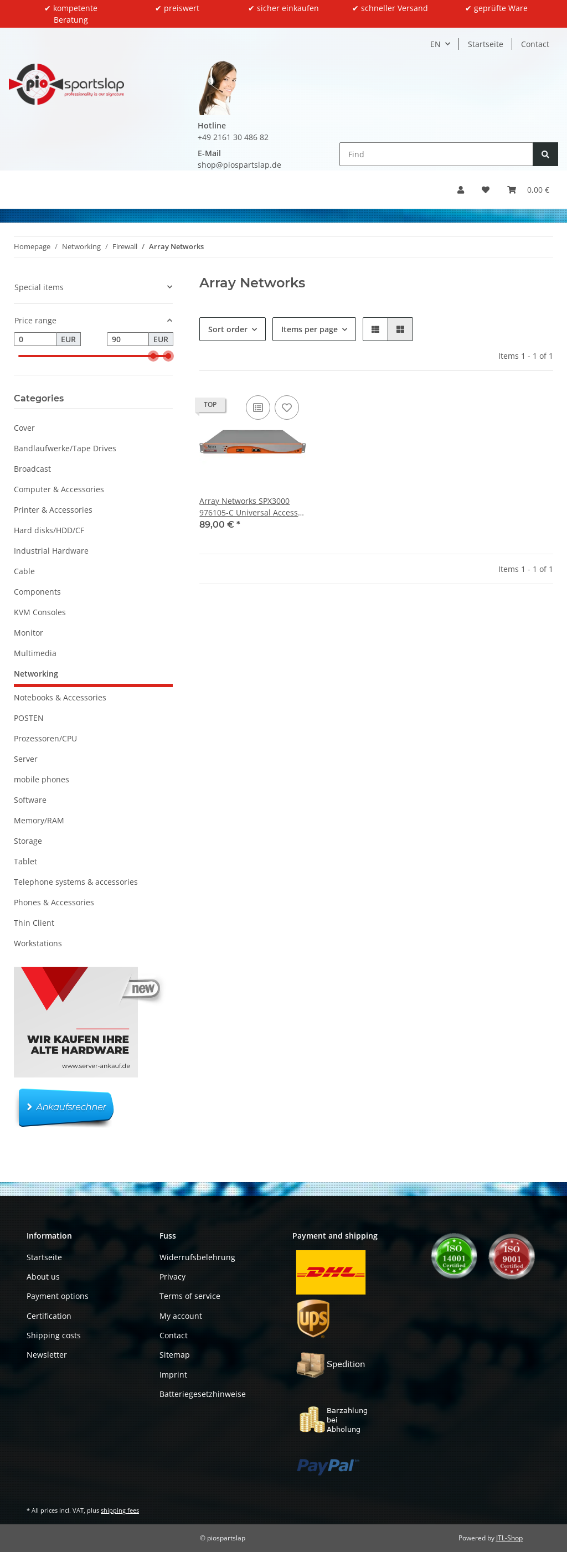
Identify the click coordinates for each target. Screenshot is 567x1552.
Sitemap (174, 1354)
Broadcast (32, 468)
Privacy (172, 1276)
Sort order (228, 329)
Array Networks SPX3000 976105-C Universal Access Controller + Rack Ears (248, 507)
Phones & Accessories (54, 902)
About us (43, 1276)
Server (26, 759)
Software (30, 800)
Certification (49, 1316)
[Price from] (35, 339)
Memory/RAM (39, 820)
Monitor (28, 632)
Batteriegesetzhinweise (202, 1394)
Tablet (25, 861)
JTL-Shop (509, 1538)
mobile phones (41, 779)
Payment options (58, 1296)
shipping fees (120, 1510)
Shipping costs (54, 1335)
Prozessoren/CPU (45, 738)
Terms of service (189, 1296)
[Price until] (128, 339)
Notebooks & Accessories (60, 697)
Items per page (309, 329)
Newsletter (47, 1354)
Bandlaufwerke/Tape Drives (65, 448)
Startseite (485, 44)
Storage (28, 841)
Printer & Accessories (53, 509)
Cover (24, 427)
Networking (36, 673)
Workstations (38, 943)
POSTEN (29, 718)
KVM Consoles (40, 612)
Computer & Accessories (59, 489)
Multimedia (35, 653)
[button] (461, 190)
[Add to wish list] (287, 407)
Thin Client (34, 922)
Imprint (173, 1374)
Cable (24, 571)
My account (180, 1316)
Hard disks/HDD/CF (49, 530)
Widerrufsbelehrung (197, 1257)
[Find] (436, 154)
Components (37, 591)
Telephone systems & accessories (76, 881)
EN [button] (435, 44)
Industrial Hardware (51, 550)
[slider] (153, 356)
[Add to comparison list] (258, 407)
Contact (535, 44)
